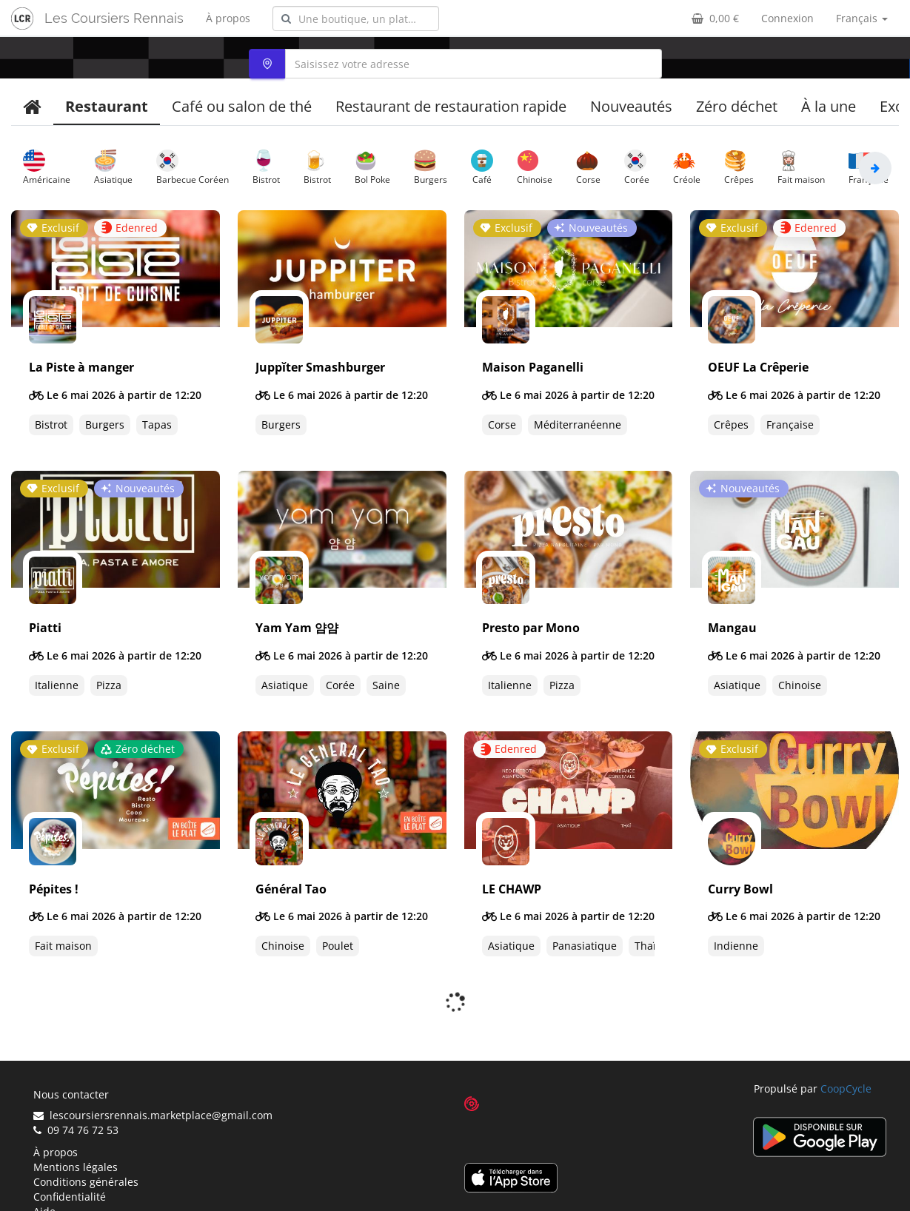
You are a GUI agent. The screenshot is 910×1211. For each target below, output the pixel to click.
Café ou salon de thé (242, 106)
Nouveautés (631, 106)
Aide (44, 1172)
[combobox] (355, 18)
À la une (828, 106)
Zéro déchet (736, 106)
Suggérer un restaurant (91, 1187)
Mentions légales (75, 1128)
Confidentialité (69, 1157)
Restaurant (106, 106)
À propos (228, 18)
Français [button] (862, 18)
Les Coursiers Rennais (114, 18)
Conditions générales (85, 1142)
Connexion (787, 18)
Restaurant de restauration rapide (450, 106)
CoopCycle (845, 1049)
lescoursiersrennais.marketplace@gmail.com (152, 1076)
